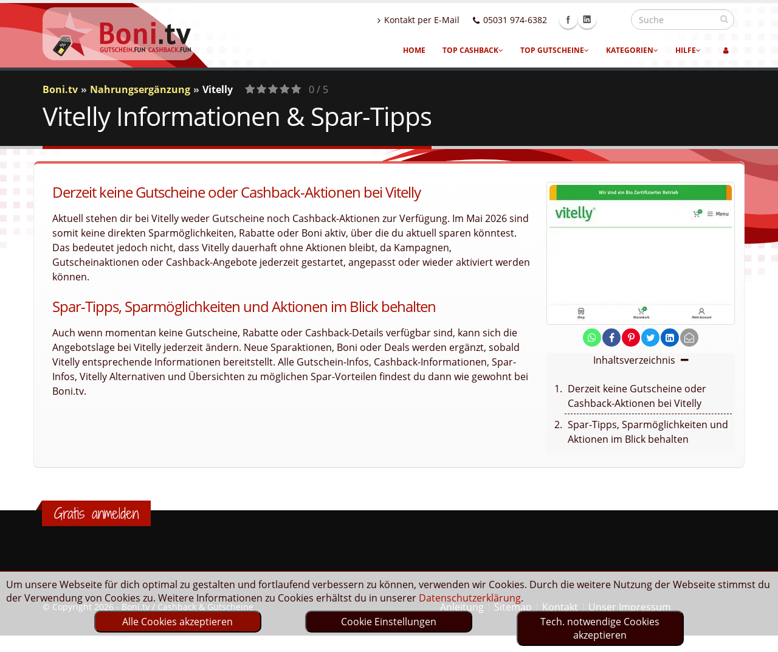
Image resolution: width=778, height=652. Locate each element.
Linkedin (613, 19)
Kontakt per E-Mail (445, 20)
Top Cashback (472, 50)
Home (414, 50)
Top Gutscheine (554, 50)
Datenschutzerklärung (470, 598)
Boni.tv (60, 89)
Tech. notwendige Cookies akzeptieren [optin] (599, 628)
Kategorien (632, 50)
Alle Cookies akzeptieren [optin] (177, 621)
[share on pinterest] (631, 337)
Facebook (594, 19)
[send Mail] (689, 337)
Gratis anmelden (96, 513)
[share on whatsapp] (592, 337)
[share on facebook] (611, 337)
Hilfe (688, 50)
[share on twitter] (650, 337)
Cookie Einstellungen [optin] (388, 621)
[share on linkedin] (670, 337)
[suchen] (724, 19)
